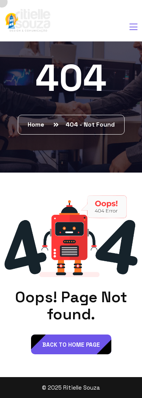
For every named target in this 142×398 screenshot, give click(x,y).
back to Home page (71, 344)
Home (37, 124)
